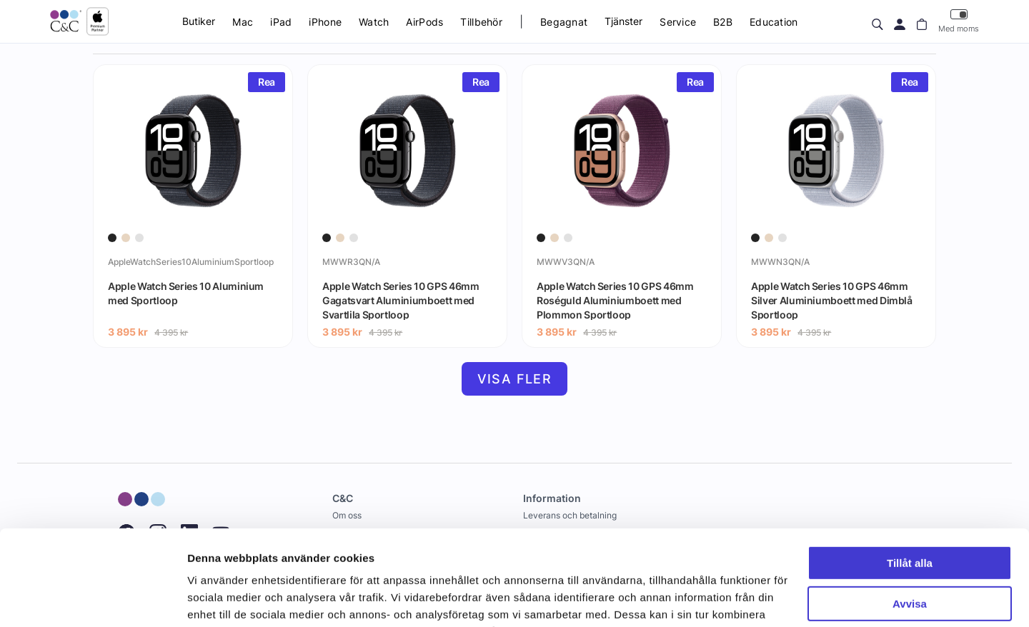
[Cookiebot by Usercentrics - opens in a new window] (92, 599)
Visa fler (514, 378)
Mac (242, 22)
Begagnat (563, 22)
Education (774, 22)
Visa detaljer (219, 599)
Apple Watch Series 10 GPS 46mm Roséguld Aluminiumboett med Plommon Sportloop (615, 300)
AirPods (424, 22)
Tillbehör (481, 22)
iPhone (325, 22)
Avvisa (910, 514)
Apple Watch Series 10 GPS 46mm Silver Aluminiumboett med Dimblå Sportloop (832, 300)
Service (678, 22)
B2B (722, 22)
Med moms (958, 21)
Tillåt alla (910, 474)
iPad (281, 22)
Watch (374, 22)
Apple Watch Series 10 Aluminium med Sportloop (186, 293)
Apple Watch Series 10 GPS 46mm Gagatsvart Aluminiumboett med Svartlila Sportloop (400, 300)
